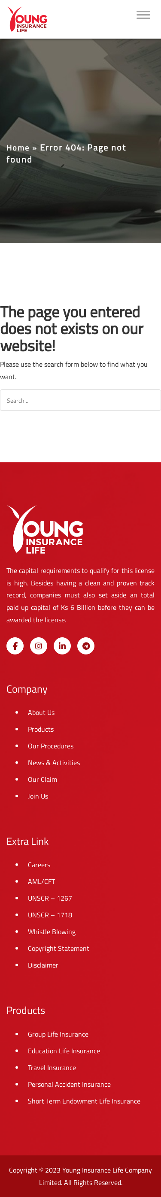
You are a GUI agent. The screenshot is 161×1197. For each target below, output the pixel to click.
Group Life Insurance (58, 1034)
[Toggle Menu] (143, 19)
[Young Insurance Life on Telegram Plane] (85, 645)
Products (41, 729)
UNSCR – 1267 (50, 898)
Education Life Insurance (64, 1051)
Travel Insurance (52, 1067)
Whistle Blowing (52, 931)
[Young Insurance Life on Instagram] (38, 645)
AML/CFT (41, 881)
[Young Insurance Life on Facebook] (15, 645)
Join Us (38, 796)
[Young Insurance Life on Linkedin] (62, 645)
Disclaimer (43, 965)
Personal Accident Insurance (69, 1084)
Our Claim (42, 779)
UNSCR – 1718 (50, 915)
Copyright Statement (58, 948)
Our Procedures (50, 746)
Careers (39, 864)
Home (18, 148)
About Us (41, 712)
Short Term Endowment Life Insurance (84, 1101)
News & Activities (54, 762)
